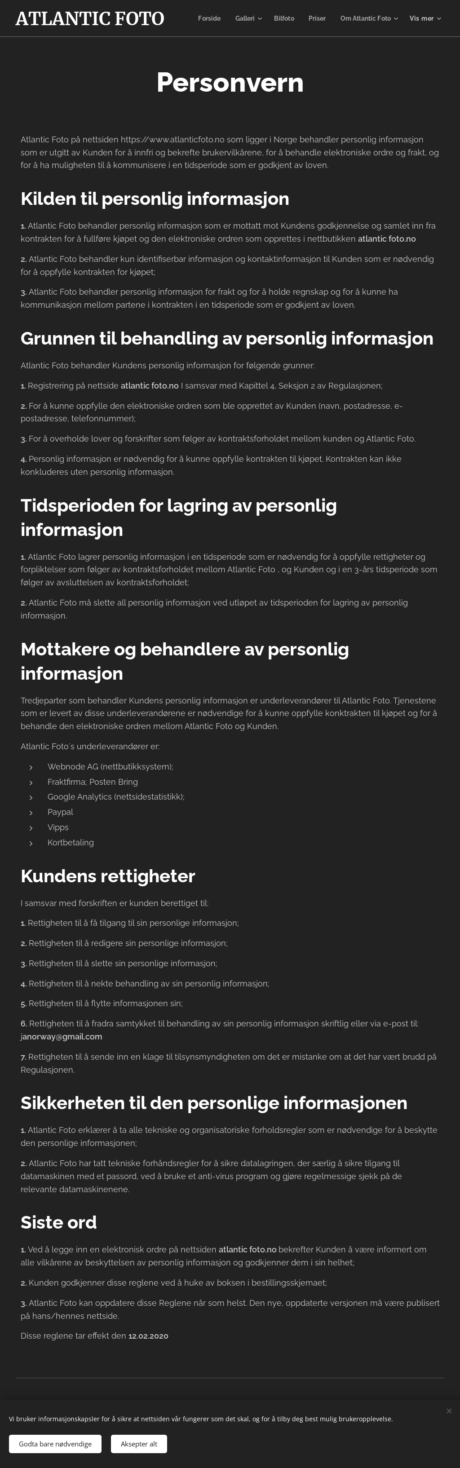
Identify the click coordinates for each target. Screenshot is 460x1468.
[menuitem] (275, 18)
